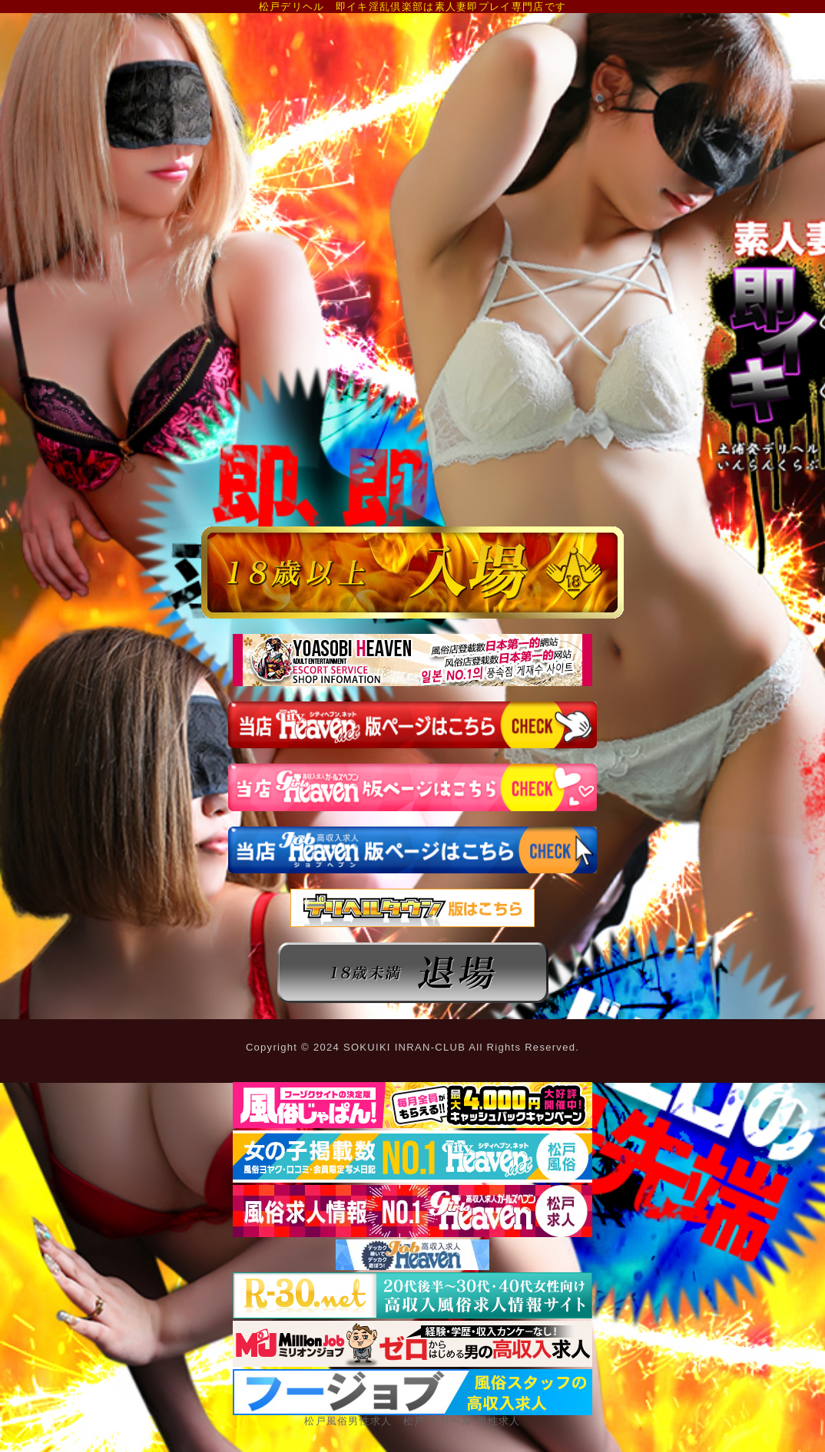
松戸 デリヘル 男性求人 (462, 1421)
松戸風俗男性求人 (348, 1421)
